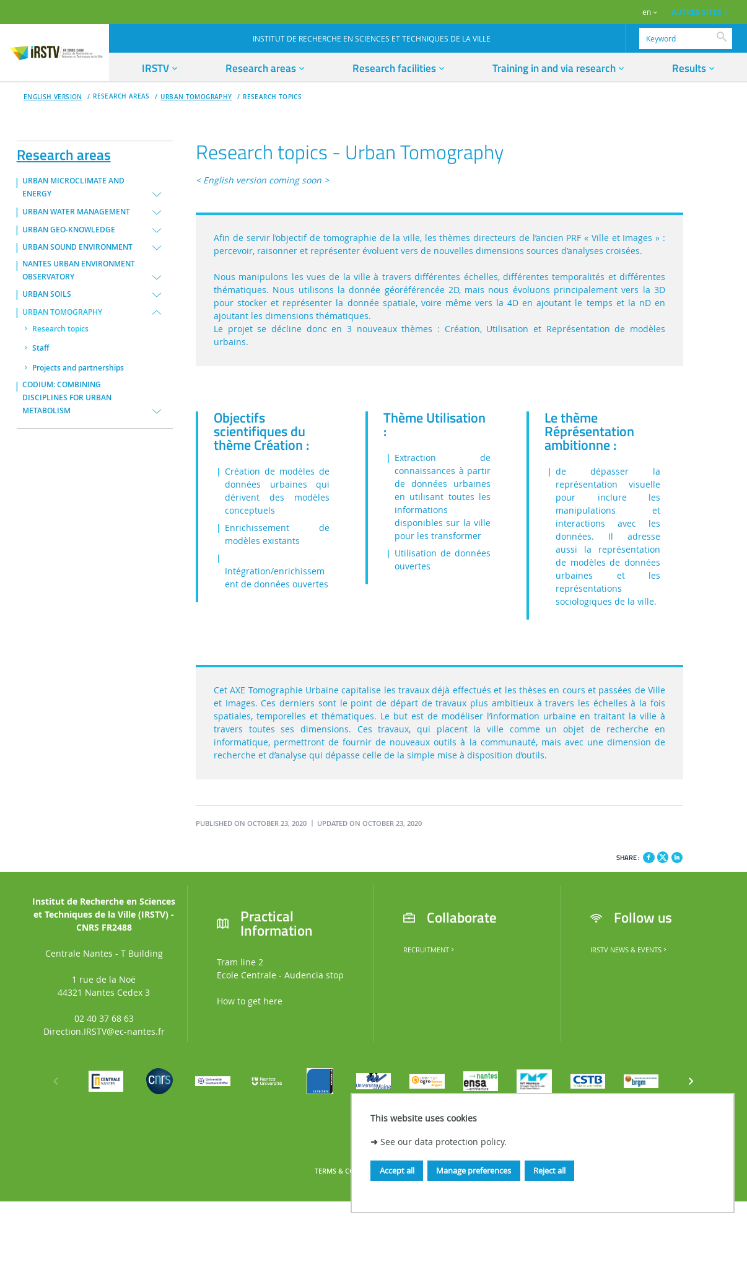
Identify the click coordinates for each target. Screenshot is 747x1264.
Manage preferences (473, 1170)
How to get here (249, 1001)
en (646, 12)
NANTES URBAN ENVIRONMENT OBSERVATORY (78, 270)
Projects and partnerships (78, 368)
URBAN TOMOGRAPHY (196, 97)
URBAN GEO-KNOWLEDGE (68, 230)
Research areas (64, 152)
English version (53, 97)
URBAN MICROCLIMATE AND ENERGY (73, 187)
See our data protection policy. (443, 1142)
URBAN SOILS (46, 294)
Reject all (549, 1170)
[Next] (691, 1081)
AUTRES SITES (696, 12)
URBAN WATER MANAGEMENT (76, 212)
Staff (40, 348)
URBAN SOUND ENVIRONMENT (77, 247)
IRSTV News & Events (629, 950)
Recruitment (429, 950)
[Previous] (55, 1081)
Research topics (272, 97)
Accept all (397, 1170)
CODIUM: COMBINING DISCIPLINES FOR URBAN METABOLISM (66, 398)
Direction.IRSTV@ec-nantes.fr (104, 1031)
